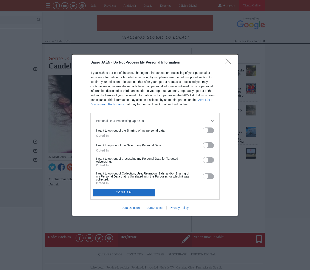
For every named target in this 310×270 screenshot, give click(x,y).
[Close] (229, 63)
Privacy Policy (179, 207)
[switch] (208, 130)
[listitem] (155, 121)
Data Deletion (130, 207)
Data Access (154, 207)
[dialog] (155, 135)
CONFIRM (124, 192)
